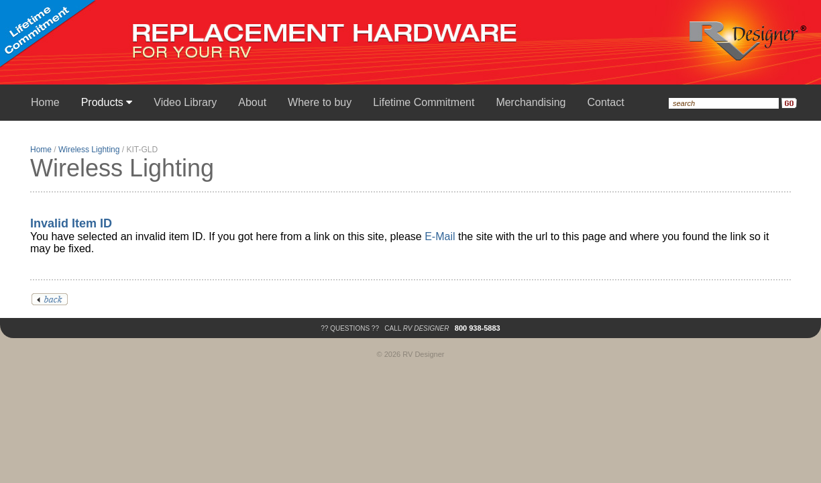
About (252, 102)
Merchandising (530, 102)
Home (45, 102)
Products (107, 102)
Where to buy (319, 102)
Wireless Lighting (88, 149)
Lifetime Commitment (423, 102)
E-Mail (440, 236)
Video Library (185, 102)
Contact (605, 102)
